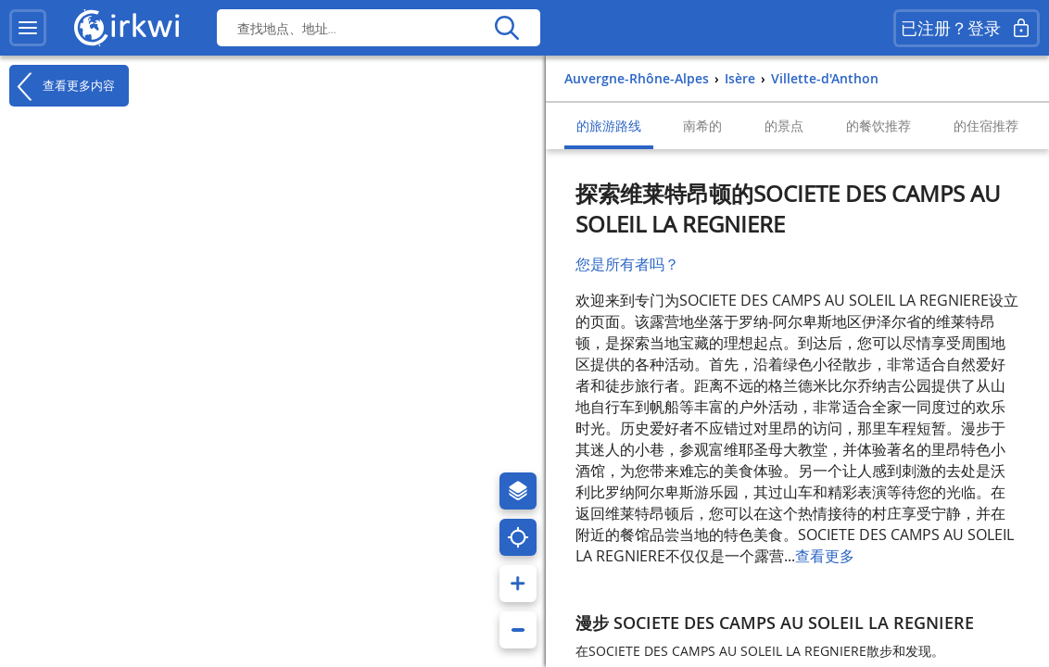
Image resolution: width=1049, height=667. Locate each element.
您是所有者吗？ (627, 264)
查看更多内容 (62, 86)
